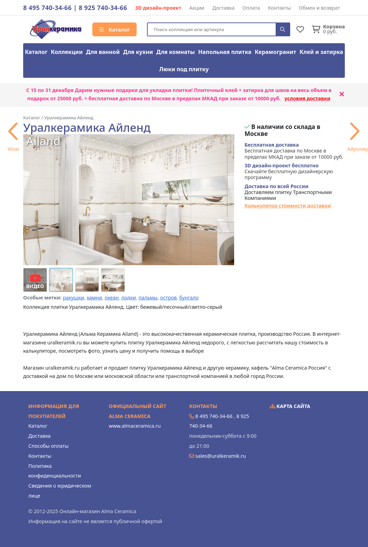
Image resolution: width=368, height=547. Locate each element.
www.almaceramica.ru (135, 426)
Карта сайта (290, 406)
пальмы (148, 297)
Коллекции (67, 52)
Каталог (114, 29)
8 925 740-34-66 (103, 7)
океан (111, 297)
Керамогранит (275, 52)
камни (94, 297)
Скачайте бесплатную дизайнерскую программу (289, 171)
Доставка (223, 7)
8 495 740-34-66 (47, 7)
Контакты (279, 7)
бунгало (189, 297)
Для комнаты (175, 52)
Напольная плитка (224, 52)
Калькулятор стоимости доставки (288, 205)
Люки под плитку (184, 69)
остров (168, 297)
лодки (128, 297)
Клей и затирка (321, 52)
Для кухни (138, 52)
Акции (196, 7)
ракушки (73, 297)
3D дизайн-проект (158, 7)
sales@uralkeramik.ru (220, 456)
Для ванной (103, 52)
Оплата (251, 7)
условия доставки (308, 98)
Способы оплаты (48, 446)
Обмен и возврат (319, 7)
